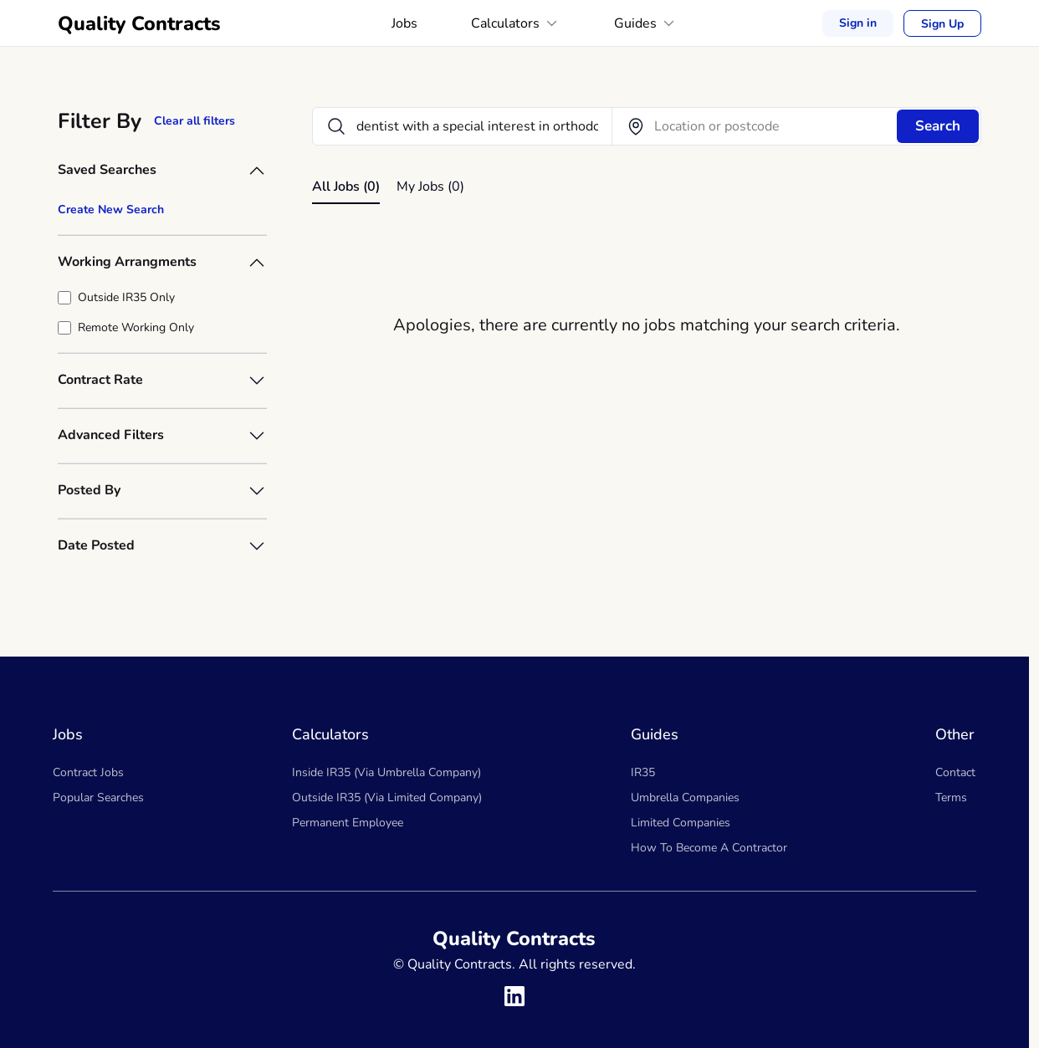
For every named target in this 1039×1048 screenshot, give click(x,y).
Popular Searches (98, 797)
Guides (646, 23)
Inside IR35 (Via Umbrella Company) (386, 772)
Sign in (858, 23)
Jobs (404, 23)
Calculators (515, 23)
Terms (951, 797)
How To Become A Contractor (709, 848)
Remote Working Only (136, 327)
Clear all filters (194, 121)
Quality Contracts (139, 23)
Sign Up (942, 24)
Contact (955, 772)
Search (937, 125)
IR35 (643, 772)
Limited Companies (680, 823)
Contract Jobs (88, 772)
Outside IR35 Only (126, 297)
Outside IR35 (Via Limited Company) (387, 797)
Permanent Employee (347, 823)
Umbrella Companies (685, 797)
